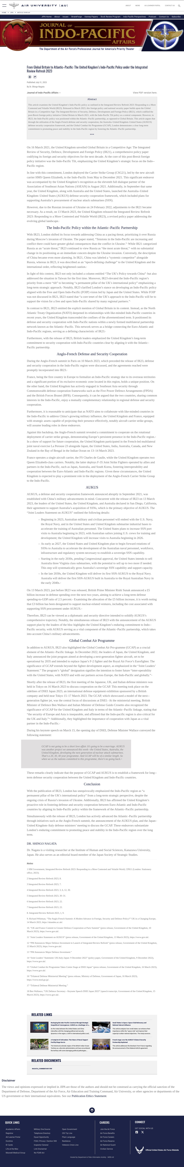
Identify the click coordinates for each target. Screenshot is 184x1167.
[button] (4, 5)
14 (151, 675)
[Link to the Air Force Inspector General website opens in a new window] (41, 1145)
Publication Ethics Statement (89, 1096)
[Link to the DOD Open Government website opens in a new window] (69, 1129)
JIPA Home (47, 16)
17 (59, 723)
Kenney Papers (91, 16)
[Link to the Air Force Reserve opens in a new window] (107, 1141)
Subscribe (176, 16)
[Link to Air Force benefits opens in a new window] (107, 1133)
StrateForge (76, 16)
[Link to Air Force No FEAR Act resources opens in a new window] (39, 1153)
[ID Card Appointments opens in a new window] (8, 1145)
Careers (104, 1122)
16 (49, 718)
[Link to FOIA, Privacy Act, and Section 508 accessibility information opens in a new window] (45, 1141)
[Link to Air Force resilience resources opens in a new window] (66, 1141)
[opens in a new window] (152, 5)
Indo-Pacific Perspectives (134, 16)
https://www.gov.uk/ (49, 931)
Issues (65, 16)
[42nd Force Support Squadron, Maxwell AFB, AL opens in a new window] (11, 1149)
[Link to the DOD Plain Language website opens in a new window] (68, 1137)
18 (121, 759)
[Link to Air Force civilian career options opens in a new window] (106, 1149)
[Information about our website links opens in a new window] (40, 1149)
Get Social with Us (144, 1128)
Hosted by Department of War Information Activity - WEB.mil (92, 1157)
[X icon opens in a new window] (142, 1132)
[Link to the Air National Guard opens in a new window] (107, 1145)
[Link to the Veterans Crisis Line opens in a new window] (70, 1145)
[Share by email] (35, 76)
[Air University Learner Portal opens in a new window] (12, 1137)
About (57, 16)
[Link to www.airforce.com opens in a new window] (107, 1129)
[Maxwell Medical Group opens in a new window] (15, 1153)
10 (155, 437)
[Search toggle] (180, 5)
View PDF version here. (145, 92)
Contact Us (164, 16)
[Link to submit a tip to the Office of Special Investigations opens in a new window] (67, 1133)
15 (107, 700)
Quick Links (12, 1122)
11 (60, 582)
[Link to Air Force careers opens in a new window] (107, 1137)
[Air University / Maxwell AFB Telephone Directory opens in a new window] (42, 1133)
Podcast (152, 16)
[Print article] (29, 76)
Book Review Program (110, 16)
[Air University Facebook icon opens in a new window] (136, 1132)
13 (81, 608)
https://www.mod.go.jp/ (38, 979)
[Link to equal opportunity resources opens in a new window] (41, 1137)
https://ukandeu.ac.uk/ (52, 922)
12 (72, 599)
